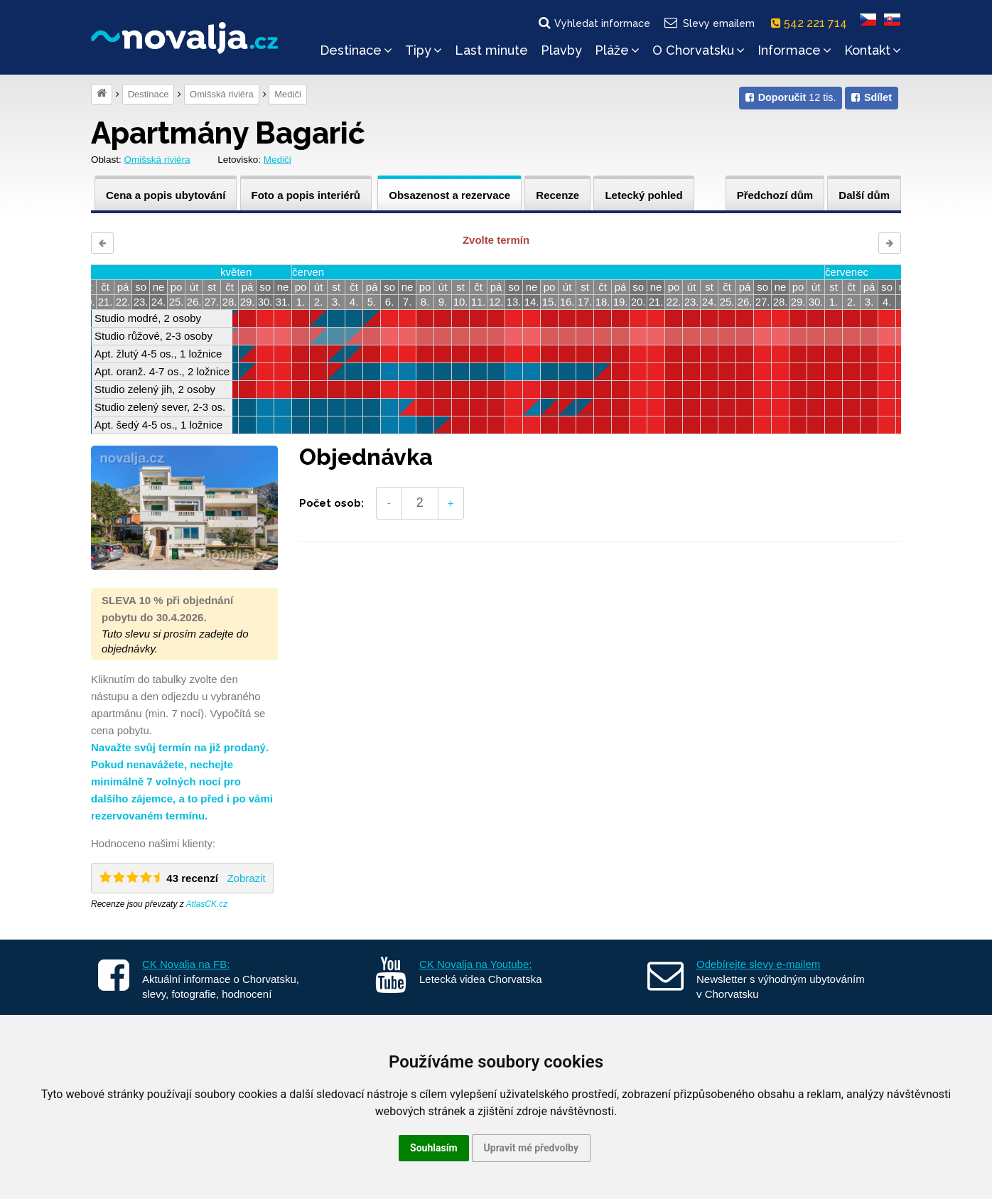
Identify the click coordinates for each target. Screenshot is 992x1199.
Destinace (356, 50)
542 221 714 (812, 23)
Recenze (557, 195)
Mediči (287, 94)
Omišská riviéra (222, 94)
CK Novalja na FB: (186, 964)
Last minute (491, 50)
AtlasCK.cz (207, 904)
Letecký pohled (643, 195)
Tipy (423, 50)
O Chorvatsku (698, 50)
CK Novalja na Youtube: (475, 964)
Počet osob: (331, 503)
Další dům (864, 195)
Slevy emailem (709, 22)
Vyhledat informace (593, 22)
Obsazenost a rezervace (449, 195)
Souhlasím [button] (434, 1148)
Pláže (617, 50)
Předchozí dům (775, 195)
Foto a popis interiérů (306, 195)
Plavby (561, 50)
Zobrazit (246, 878)
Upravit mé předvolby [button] (531, 1148)
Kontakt (872, 50)
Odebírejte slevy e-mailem (758, 964)
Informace (794, 50)
